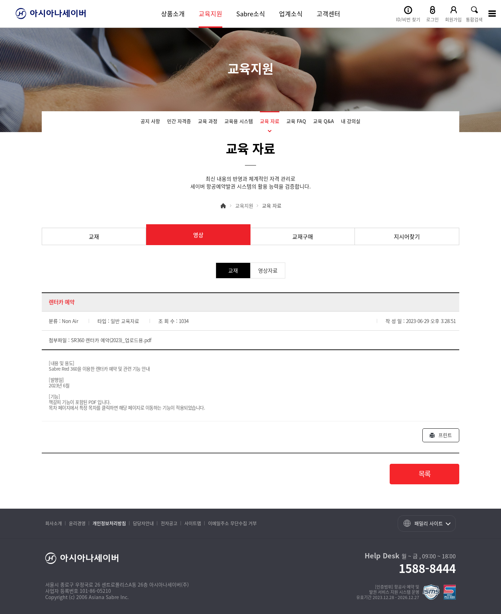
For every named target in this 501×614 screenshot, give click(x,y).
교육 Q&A (323, 121)
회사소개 (53, 523)
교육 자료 (269, 121)
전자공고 (169, 523)
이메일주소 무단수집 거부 (232, 523)
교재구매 (302, 236)
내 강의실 (350, 121)
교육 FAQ (296, 121)
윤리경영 (77, 523)
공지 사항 (150, 121)
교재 (94, 236)
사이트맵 (192, 523)
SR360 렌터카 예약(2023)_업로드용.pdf (111, 340)
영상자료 (268, 270)
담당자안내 (143, 523)
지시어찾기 (407, 236)
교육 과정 (207, 121)
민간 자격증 (179, 121)
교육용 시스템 (238, 121)
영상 (198, 235)
